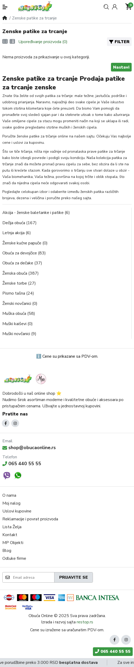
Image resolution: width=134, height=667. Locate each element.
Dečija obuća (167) (19, 223)
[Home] (4, 18)
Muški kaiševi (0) (17, 324)
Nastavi (121, 67)
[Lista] (12, 42)
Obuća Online (41, 616)
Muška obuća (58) (18, 313)
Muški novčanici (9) (19, 334)
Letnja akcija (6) (16, 233)
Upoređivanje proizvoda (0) (43, 42)
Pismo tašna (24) (18, 293)
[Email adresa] (33, 577)
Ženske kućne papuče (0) (25, 243)
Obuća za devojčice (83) (24, 253)
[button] (5, 7)
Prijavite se (73, 577)
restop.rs (85, 622)
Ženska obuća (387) (20, 273)
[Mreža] (5, 42)
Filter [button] (119, 42)
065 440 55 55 (21, 463)
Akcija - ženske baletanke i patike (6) (36, 213)
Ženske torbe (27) (19, 283)
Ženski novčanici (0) (19, 303)
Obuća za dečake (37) (22, 263)
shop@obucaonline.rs (29, 447)
